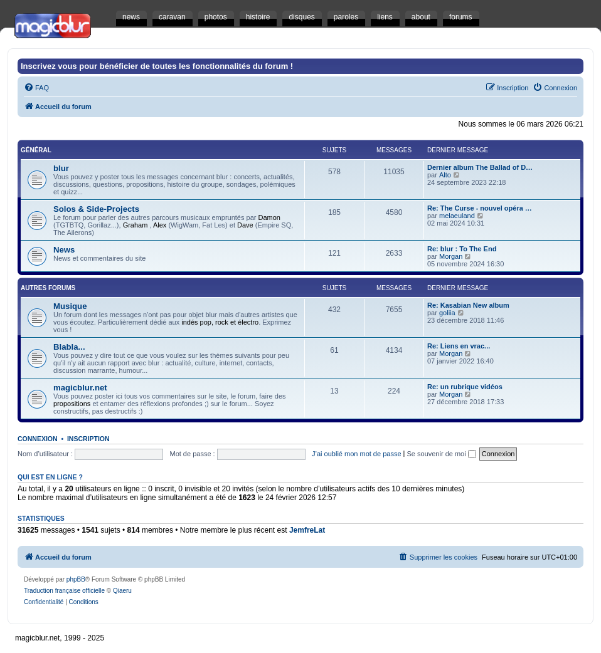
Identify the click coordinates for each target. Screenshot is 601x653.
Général (36, 150)
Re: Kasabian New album (468, 305)
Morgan (450, 256)
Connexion (38, 438)
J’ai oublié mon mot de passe (356, 453)
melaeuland (457, 215)
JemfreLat (307, 530)
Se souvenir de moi (441, 453)
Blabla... (69, 347)
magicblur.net (80, 387)
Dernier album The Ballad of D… (480, 167)
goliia (447, 312)
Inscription (88, 438)
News (64, 249)
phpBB (75, 579)
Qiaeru (122, 590)
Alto (445, 175)
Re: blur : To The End (461, 249)
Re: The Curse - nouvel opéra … (479, 208)
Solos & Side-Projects (96, 209)
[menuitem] (36, 87)
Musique (70, 306)
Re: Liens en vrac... (458, 346)
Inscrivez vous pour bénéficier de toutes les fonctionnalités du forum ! (157, 66)
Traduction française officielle (64, 590)
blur (61, 168)
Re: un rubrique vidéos (465, 386)
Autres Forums (48, 288)
